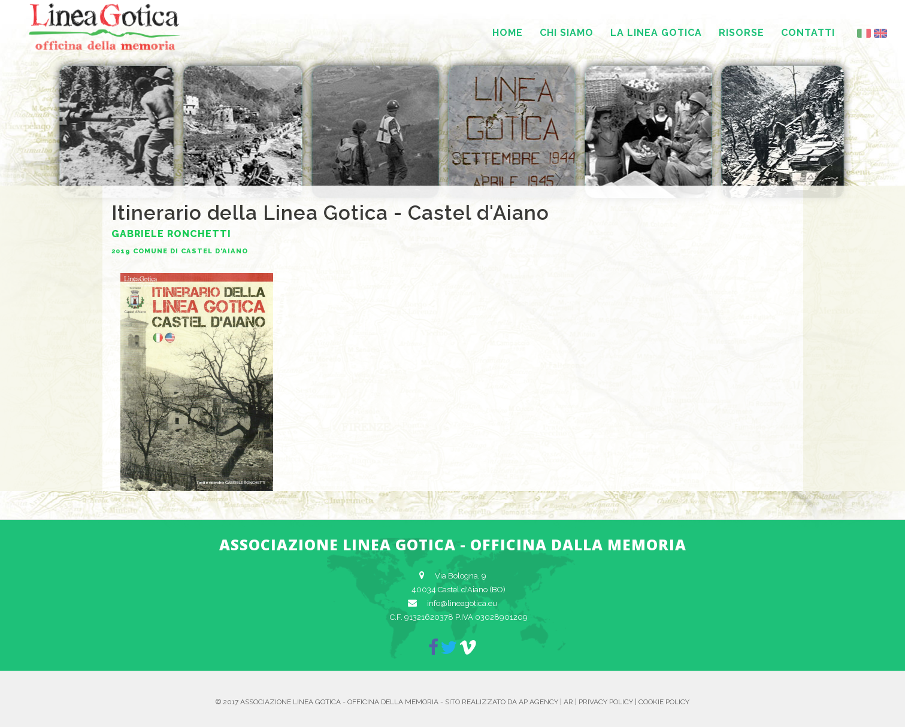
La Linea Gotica (656, 32)
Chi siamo (567, 32)
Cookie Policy (663, 702)
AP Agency (538, 702)
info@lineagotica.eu (462, 603)
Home (507, 32)
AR (568, 702)
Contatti (808, 32)
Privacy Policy (606, 702)
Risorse (741, 32)
